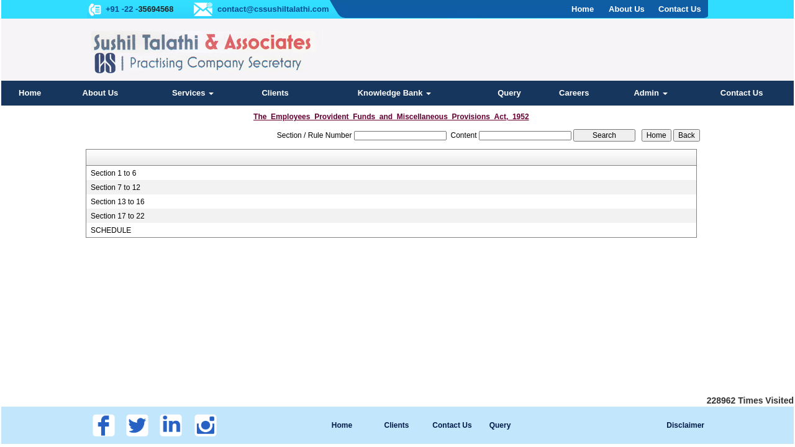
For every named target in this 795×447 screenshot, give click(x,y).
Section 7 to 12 (115, 187)
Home (30, 92)
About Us (101, 92)
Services (193, 92)
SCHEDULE (111, 230)
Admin (650, 92)
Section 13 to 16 (118, 201)
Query (509, 92)
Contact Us (741, 92)
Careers (574, 92)
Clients (274, 92)
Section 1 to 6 (113, 173)
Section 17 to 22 (118, 216)
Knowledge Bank (394, 92)
